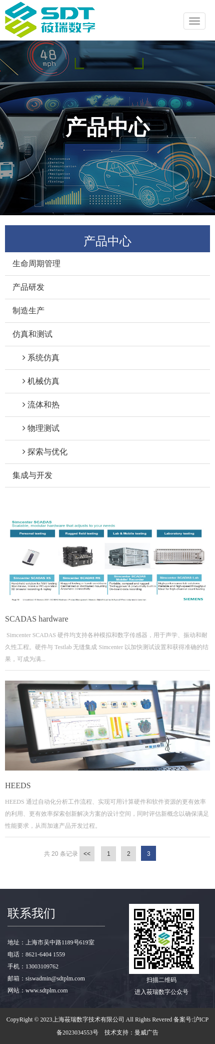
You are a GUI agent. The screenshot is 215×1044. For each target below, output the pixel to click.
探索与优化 (40, 451)
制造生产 (28, 310)
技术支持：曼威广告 (131, 1032)
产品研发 (28, 287)
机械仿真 (36, 381)
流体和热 (36, 404)
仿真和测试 (32, 334)
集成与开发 (32, 475)
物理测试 (36, 428)
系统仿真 (36, 357)
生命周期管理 (36, 263)
